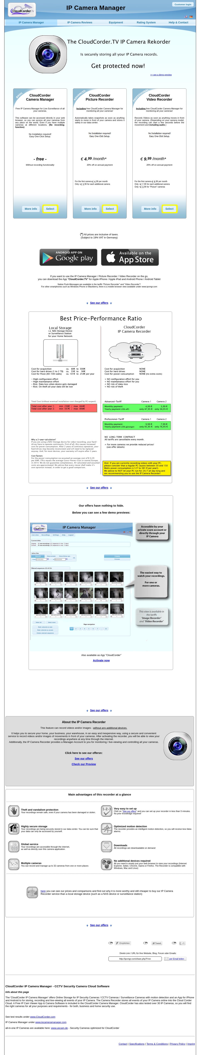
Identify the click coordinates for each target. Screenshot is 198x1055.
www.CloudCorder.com (42, 1016)
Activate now (101, 660)
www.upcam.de (59, 1028)
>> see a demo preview (161, 75)
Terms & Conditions (157, 1043)
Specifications (136, 1043)
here (43, 891)
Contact (123, 1043)
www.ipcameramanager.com (51, 1022)
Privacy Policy (177, 1043)
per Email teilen (176, 959)
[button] (183, 4)
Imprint (191, 1043)
